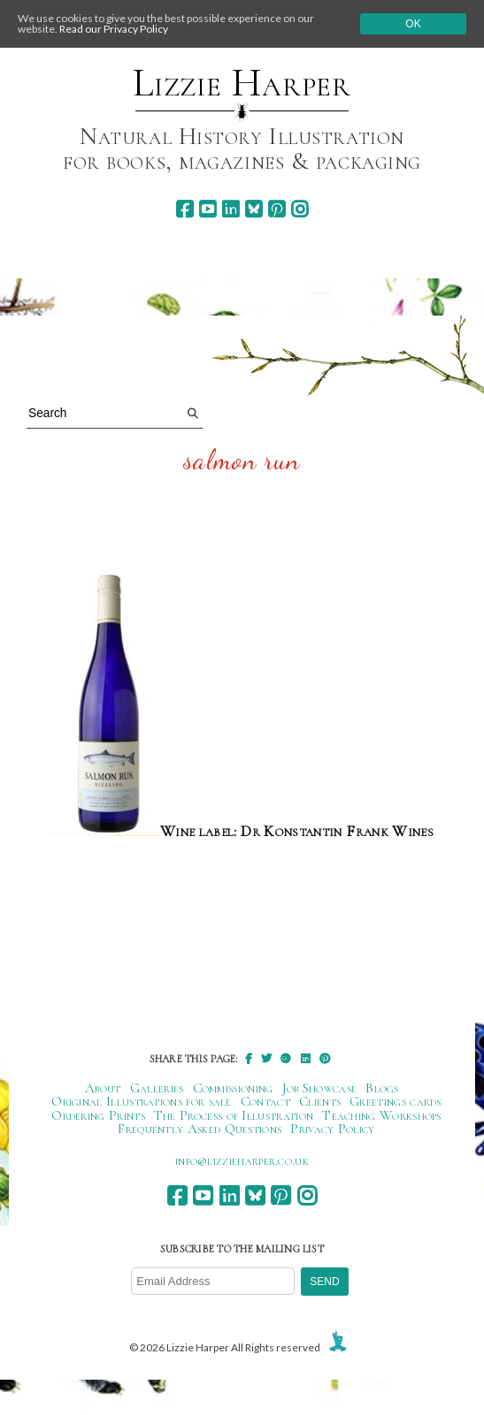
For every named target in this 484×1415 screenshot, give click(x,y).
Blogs (382, 1088)
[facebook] (184, 209)
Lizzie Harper (242, 83)
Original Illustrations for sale (141, 1101)
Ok (412, 24)
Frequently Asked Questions (199, 1129)
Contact (265, 1101)
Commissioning (233, 1088)
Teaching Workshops (382, 1115)
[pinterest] (276, 209)
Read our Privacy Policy (113, 28)
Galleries (157, 1088)
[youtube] (207, 209)
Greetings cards (396, 1101)
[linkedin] (230, 209)
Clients (320, 1101)
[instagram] (299, 209)
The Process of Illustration (233, 1115)
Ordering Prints (98, 1115)
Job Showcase (319, 1088)
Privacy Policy (332, 1129)
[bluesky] (253, 209)
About (103, 1088)
